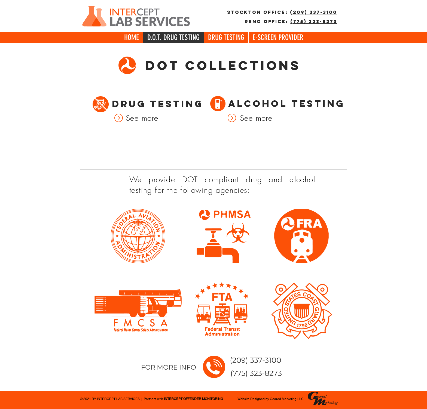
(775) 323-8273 (313, 21)
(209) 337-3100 (313, 12)
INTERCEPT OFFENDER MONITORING (193, 399)
